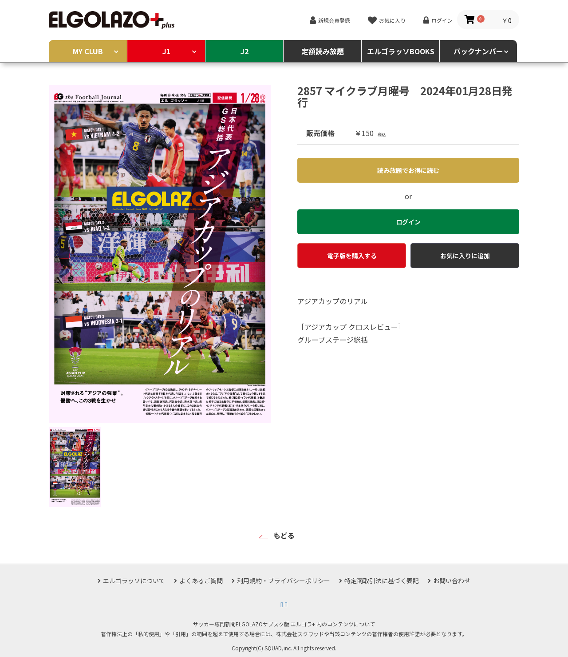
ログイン (442, 20)
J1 (166, 51)
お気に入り (392, 20)
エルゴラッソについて (134, 580)
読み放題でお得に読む (408, 170)
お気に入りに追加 (465, 255)
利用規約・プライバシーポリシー (283, 580)
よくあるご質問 (201, 580)
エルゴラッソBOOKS (400, 51)
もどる (284, 535)
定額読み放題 (322, 51)
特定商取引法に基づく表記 (381, 580)
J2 (244, 51)
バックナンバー (478, 51)
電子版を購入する (352, 255)
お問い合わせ (451, 580)
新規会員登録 (334, 20)
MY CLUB (88, 51)
